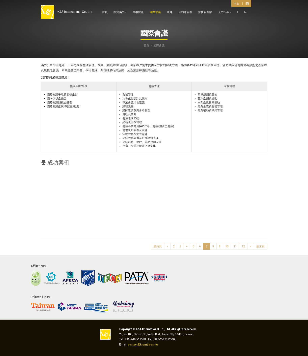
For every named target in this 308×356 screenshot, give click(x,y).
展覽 (169, 12)
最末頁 (260, 245)
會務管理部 (205, 12)
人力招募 (224, 12)
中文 (236, 3)
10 (227, 245)
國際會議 (155, 12)
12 (243, 245)
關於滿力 (120, 12)
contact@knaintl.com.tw (143, 344)
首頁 (105, 12)
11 (235, 245)
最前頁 (157, 245)
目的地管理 (185, 12)
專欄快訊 (138, 12)
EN (247, 3)
